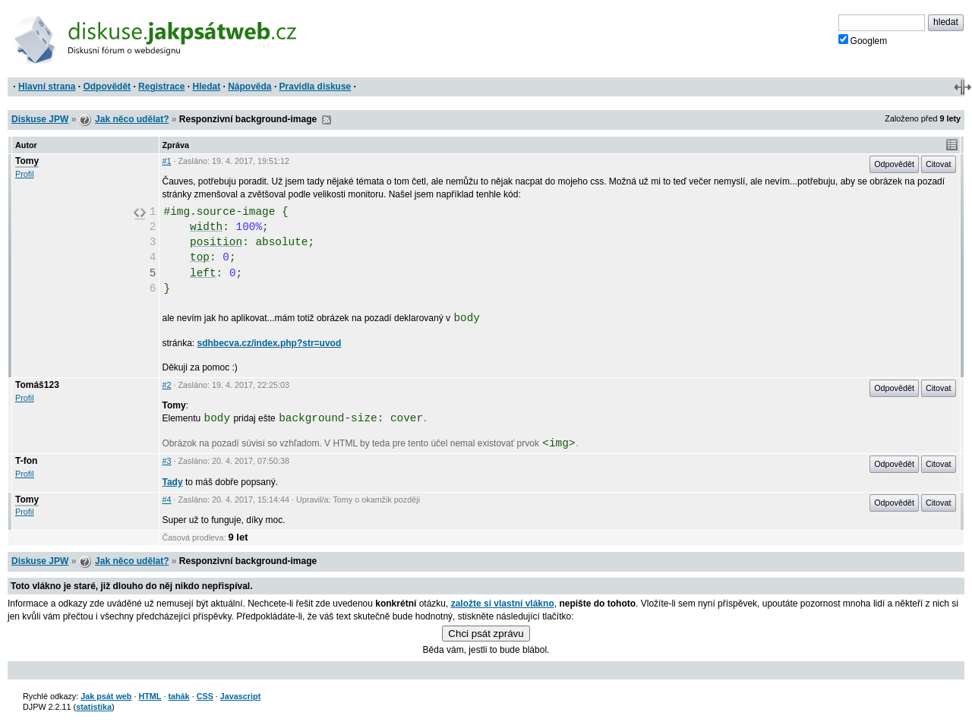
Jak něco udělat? (132, 119)
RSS (326, 120)
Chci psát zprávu (485, 633)
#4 (167, 499)
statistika (94, 706)
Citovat (938, 164)
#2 (167, 384)
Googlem (863, 40)
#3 (167, 460)
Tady (173, 482)
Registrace (161, 86)
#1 (167, 160)
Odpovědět (107, 86)
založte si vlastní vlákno (502, 603)
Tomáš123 (37, 385)
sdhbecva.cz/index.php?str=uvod (269, 343)
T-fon (26, 460)
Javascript (240, 696)
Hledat (206, 86)
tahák (178, 696)
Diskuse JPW (39, 119)
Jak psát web (105, 696)
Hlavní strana (46, 86)
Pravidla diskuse (315, 86)
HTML (149, 696)
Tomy (27, 161)
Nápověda (249, 86)
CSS (205, 696)
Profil (24, 173)
